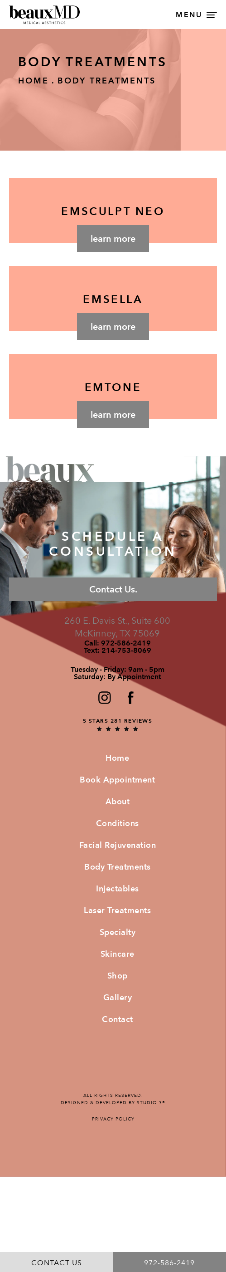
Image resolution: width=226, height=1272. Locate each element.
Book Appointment (117, 779)
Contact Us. (113, 589)
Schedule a (113, 544)
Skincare (118, 954)
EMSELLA (113, 299)
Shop (117, 975)
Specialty (118, 932)
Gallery (117, 997)
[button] (104, 697)
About (118, 801)
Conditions (117, 823)
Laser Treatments (117, 910)
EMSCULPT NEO (112, 211)
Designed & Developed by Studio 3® (113, 1103)
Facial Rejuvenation (117, 845)
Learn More (113, 238)
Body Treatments (107, 80)
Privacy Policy (113, 1119)
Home (33, 80)
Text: (117, 650)
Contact (117, 1019)
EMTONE (113, 387)
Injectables (117, 888)
